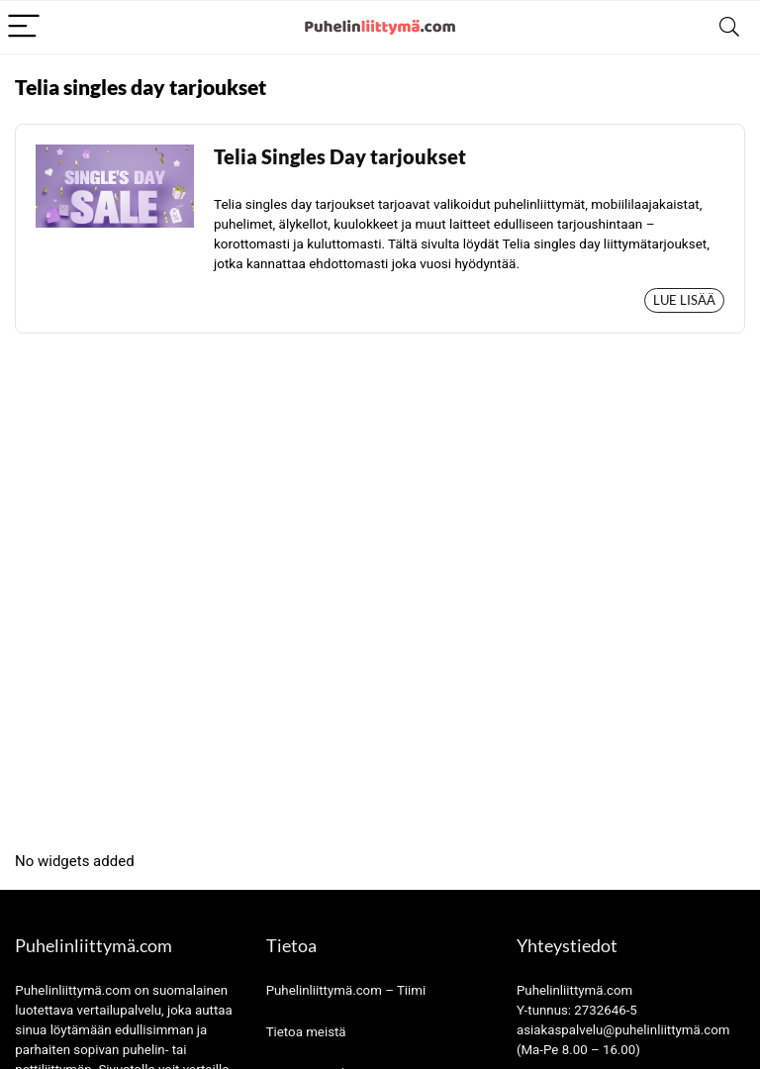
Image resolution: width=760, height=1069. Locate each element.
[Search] (729, 27)
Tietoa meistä (306, 1031)
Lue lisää (684, 300)
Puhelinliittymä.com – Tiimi (346, 990)
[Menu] (24, 27)
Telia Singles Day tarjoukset (340, 157)
